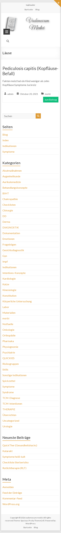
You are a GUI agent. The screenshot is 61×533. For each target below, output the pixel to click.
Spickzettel (8, 380)
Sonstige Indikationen (14, 375)
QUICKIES (8, 358)
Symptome (8, 151)
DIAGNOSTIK (10, 227)
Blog (37, 9)
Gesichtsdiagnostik (13, 250)
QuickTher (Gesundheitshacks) (19, 445)
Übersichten (9, 414)
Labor (5, 306)
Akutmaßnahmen (12, 170)
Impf (5, 261)
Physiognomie (10, 346)
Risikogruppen (10, 363)
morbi (48, 94)
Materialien (8, 312)
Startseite (28, 9)
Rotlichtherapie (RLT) (14, 468)
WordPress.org (11, 504)
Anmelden (8, 487)
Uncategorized (10, 420)
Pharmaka (8, 341)
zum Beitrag (51, 99)
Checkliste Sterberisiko (15, 462)
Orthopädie (8, 335)
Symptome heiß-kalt (13, 456)
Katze (5, 284)
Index (5, 140)
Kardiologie (9, 278)
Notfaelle (7, 324)
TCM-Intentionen (12, 403)
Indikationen (9, 145)
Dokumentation (11, 233)
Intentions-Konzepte (14, 272)
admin (10, 94)
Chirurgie (7, 210)
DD (4, 216)
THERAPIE (8, 409)
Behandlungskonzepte (14, 187)
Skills (5, 369)
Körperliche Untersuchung (17, 301)
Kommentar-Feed (12, 498)
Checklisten (9, 204)
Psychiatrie (8, 352)
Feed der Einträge (12, 492)
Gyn (4, 255)
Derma (6, 221)
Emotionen (8, 238)
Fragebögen (9, 244)
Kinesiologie (9, 289)
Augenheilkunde (11, 176)
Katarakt (7, 450)
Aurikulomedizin (11, 181)
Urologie (7, 426)
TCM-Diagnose (11, 397)
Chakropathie (10, 199)
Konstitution (9, 295)
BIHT (5, 193)
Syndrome (8, 392)
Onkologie (8, 329)
